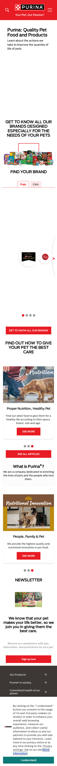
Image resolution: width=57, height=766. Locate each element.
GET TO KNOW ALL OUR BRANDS (28, 330)
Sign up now (29, 659)
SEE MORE (28, 435)
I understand (28, 760)
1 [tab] (23, 315)
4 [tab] (34, 315)
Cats (36, 184)
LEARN (28, 559)
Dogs (23, 184)
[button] (50, 10)
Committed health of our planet (25, 692)
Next (51, 256)
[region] (28, 731)
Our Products (18, 674)
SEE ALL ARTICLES (28, 454)
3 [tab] (30, 315)
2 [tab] (27, 315)
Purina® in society (20, 682)
